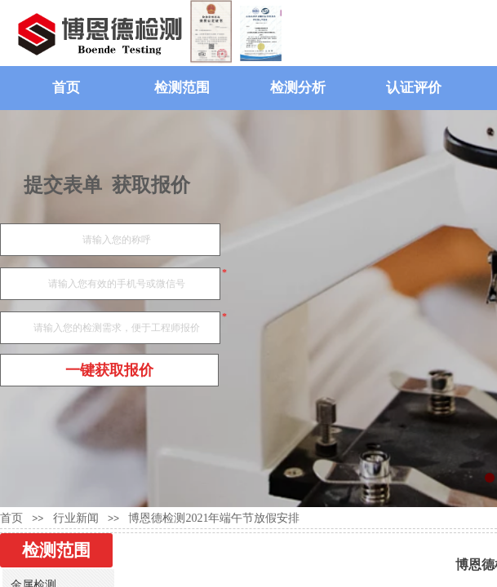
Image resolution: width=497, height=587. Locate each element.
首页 (66, 87)
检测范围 (182, 87)
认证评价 (414, 87)
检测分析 (298, 87)
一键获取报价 (109, 370)
